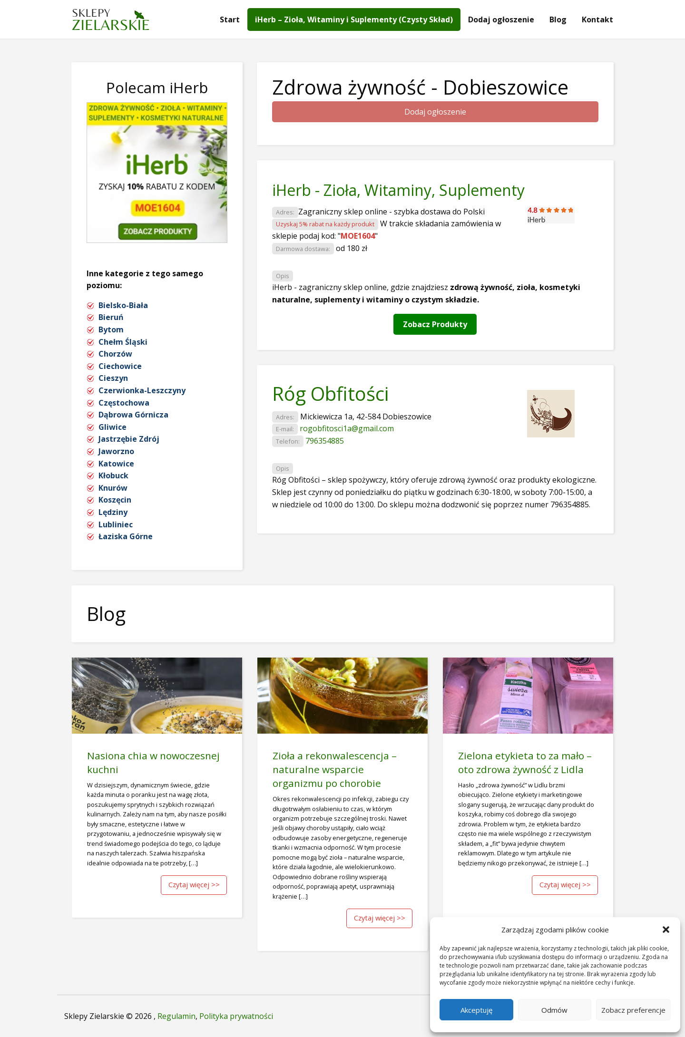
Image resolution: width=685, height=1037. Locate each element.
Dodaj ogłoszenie (501, 19)
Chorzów (115, 354)
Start (230, 19)
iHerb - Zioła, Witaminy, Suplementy (398, 190)
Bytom (111, 329)
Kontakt (597, 19)
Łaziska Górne (125, 536)
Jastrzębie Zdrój (128, 439)
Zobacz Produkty (435, 324)
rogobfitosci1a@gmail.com (347, 428)
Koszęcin (114, 499)
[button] (666, 929)
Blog (558, 19)
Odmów (554, 1010)
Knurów (112, 488)
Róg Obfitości (330, 393)
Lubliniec (115, 524)
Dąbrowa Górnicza (133, 414)
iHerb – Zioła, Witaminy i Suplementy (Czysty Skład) (354, 19)
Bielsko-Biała (123, 305)
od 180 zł (351, 248)
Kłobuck (113, 475)
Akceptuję (476, 1010)
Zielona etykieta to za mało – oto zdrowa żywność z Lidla (525, 762)
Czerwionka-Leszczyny (142, 390)
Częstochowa (123, 402)
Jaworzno (116, 451)
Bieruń (111, 317)
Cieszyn (113, 378)
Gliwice (112, 427)
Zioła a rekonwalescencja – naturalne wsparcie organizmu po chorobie (335, 769)
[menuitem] (229, 19)
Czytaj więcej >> (194, 884)
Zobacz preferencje (633, 1010)
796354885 (324, 441)
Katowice (116, 463)
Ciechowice (120, 366)
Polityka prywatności (236, 1016)
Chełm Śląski (122, 342)
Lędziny (112, 512)
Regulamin (176, 1016)
